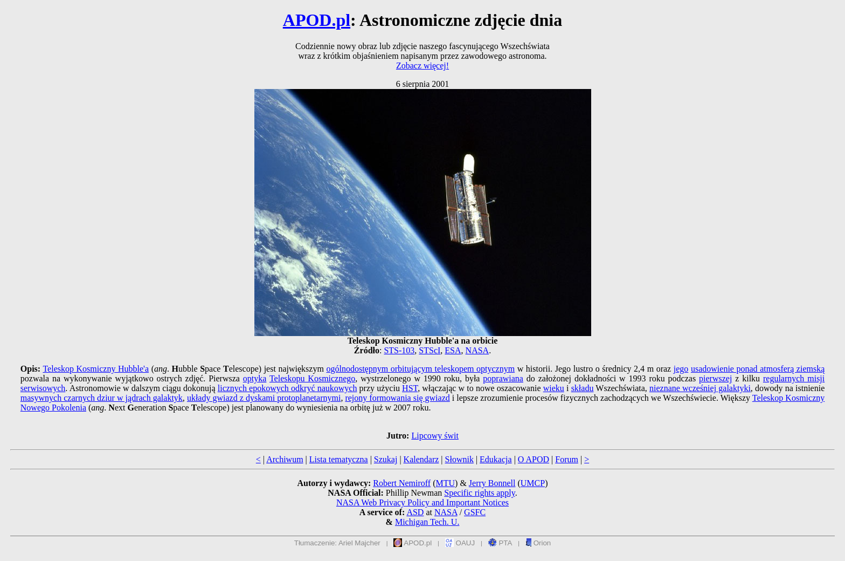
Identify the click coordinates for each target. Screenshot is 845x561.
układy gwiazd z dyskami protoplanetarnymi (264, 397)
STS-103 (399, 350)
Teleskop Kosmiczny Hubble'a (96, 368)
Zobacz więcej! (422, 65)
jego (681, 368)
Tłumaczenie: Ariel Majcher (337, 543)
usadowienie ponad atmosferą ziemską (758, 368)
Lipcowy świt (435, 435)
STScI (429, 350)
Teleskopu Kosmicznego (312, 378)
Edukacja (496, 459)
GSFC (475, 512)
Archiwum (284, 459)
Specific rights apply (479, 492)
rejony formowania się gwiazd (397, 397)
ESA (453, 350)
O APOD (533, 459)
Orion (538, 543)
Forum (566, 459)
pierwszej (715, 378)
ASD (415, 512)
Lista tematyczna (338, 459)
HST (410, 388)
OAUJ (460, 543)
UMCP (533, 483)
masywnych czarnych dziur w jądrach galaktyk (101, 397)
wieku (553, 388)
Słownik (459, 459)
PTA (500, 543)
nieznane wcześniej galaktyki (700, 388)
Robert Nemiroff (402, 483)
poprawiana (503, 378)
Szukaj (386, 459)
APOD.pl (316, 20)
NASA (477, 350)
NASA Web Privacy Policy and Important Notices (422, 502)
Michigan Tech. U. (427, 521)
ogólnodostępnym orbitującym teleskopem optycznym (420, 368)
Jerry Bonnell (492, 483)
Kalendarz (421, 459)
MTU (445, 483)
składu (582, 388)
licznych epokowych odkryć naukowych (287, 388)
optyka (255, 378)
